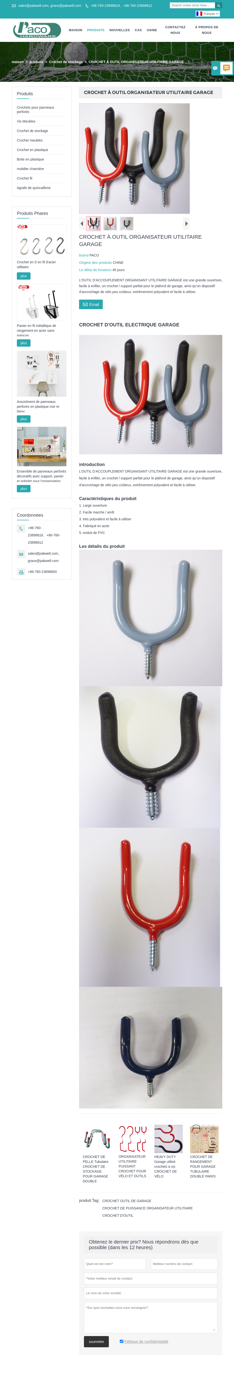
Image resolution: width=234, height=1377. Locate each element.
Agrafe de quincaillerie (34, 188)
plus (23, 276)
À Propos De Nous (206, 30)
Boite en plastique (30, 159)
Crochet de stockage (66, 62)
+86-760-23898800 (42, 572)
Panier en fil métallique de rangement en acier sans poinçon (36, 330)
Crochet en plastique (32, 150)
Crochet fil (24, 178)
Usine (152, 30)
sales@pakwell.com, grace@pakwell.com (49, 6)
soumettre (96, 1342)
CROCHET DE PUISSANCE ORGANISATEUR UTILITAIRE (147, 1208)
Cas (138, 30)
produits (36, 62)
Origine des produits (96, 262)
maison (18, 62)
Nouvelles (120, 30)
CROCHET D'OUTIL (117, 1215)
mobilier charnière (30, 169)
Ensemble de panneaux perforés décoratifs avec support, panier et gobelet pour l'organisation (41, 476)
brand (84, 255)
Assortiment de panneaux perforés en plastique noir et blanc (38, 406)
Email (91, 304)
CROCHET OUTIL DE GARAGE (126, 1201)
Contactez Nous (175, 30)
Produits (95, 30)
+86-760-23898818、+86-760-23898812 (121, 6)
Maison (75, 30)
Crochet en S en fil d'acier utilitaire (36, 264)
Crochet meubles (30, 140)
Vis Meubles (26, 121)
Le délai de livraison (95, 270)
